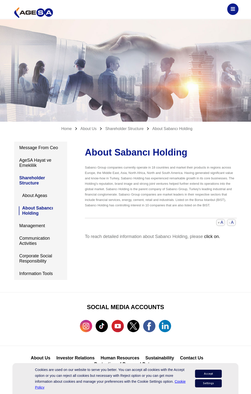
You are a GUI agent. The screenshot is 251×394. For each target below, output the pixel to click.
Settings (208, 383)
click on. (212, 236)
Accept (208, 373)
